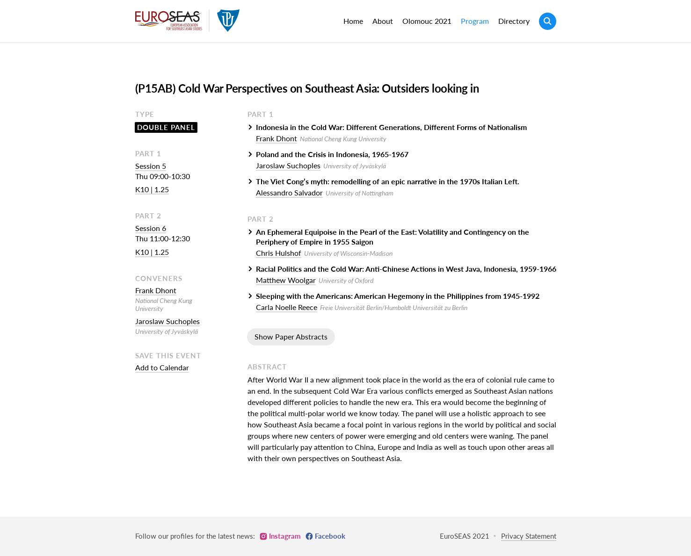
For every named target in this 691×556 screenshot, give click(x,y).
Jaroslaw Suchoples (167, 321)
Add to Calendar (162, 367)
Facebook (330, 536)
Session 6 (150, 228)
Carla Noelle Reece (286, 307)
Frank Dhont (155, 290)
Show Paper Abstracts (291, 336)
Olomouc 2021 (426, 20)
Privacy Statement (528, 536)
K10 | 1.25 (152, 189)
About (382, 20)
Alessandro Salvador (289, 192)
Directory (514, 20)
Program (475, 20)
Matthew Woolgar (286, 279)
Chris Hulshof (278, 252)
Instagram (285, 536)
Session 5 (150, 165)
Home (353, 20)
